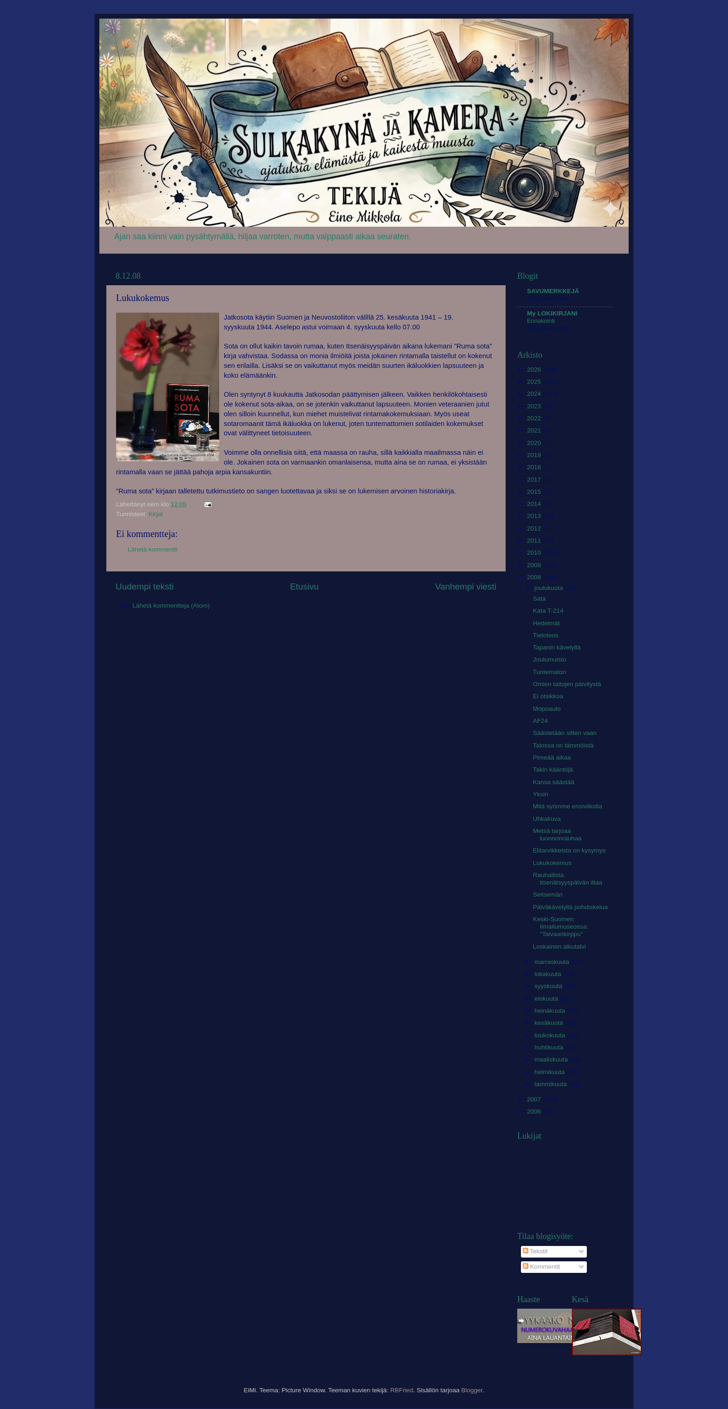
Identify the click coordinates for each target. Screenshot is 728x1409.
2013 (535, 515)
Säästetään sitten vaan (565, 732)
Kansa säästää (553, 782)
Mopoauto (547, 708)
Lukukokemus (552, 862)
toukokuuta (550, 1035)
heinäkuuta (550, 1010)
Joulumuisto (549, 659)
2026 (535, 369)
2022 (535, 418)
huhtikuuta (549, 1047)
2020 (535, 442)
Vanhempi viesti (465, 586)
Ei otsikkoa (548, 696)
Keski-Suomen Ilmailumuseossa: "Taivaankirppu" (560, 926)
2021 (535, 430)
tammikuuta (551, 1084)
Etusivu (304, 586)
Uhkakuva (547, 818)
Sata (539, 598)
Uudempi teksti (145, 586)
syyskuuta (549, 986)
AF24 (540, 720)
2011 (535, 540)
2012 (535, 528)
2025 (535, 381)
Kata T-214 (548, 610)
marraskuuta (552, 961)
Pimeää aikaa (552, 757)
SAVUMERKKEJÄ (553, 291)
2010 (535, 552)
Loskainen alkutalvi (559, 946)
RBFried (401, 1390)
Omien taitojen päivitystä (567, 684)
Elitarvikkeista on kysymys (569, 850)
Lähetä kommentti (152, 549)
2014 (535, 503)
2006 (535, 1111)
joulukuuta (549, 587)
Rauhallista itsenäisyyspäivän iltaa (567, 879)
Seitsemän (548, 894)
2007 (535, 1099)
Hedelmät (546, 623)
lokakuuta (548, 973)
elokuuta (547, 998)
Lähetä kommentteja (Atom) (171, 605)
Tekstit (535, 1251)
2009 (535, 565)
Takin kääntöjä (553, 769)
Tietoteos (546, 635)
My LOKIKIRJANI (552, 313)
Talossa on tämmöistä (563, 745)
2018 (535, 467)
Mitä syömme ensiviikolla (567, 806)
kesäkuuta (549, 1022)
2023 (535, 406)
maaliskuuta (552, 1059)
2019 (535, 455)
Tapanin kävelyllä (557, 647)
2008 (535, 577)
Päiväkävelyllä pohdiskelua (570, 907)
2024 (535, 393)
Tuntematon (549, 671)
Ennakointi (541, 320)
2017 (535, 479)
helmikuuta (550, 1071)
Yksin (540, 794)
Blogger (471, 1390)
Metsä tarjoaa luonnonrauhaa (557, 834)
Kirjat (156, 514)
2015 (535, 491)
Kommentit (541, 1266)
